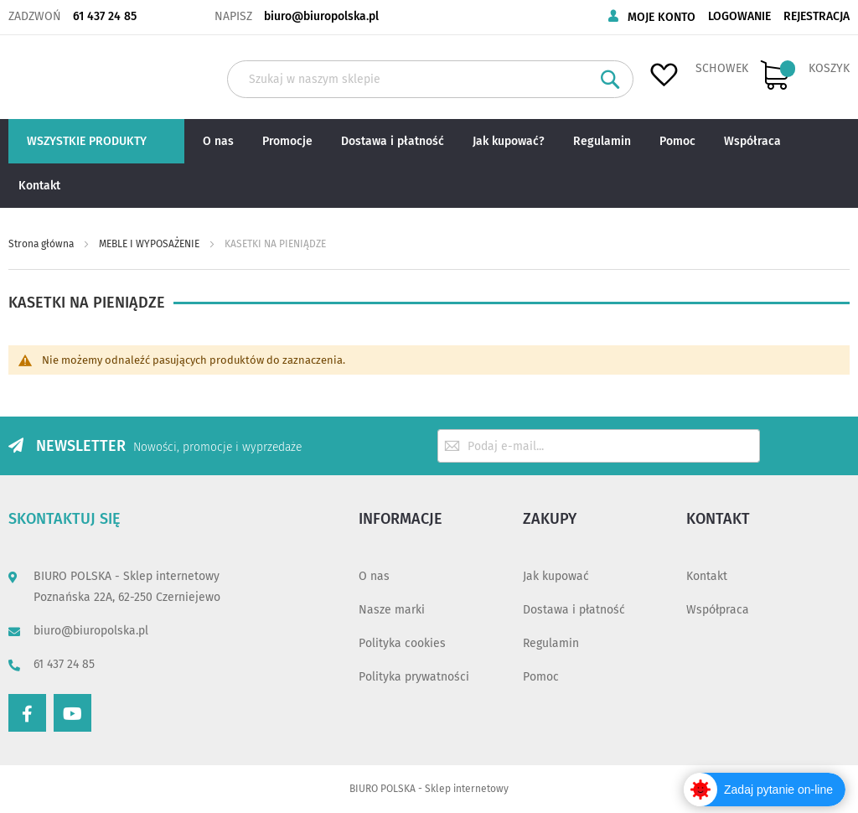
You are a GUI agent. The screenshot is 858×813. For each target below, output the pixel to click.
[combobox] (430, 79)
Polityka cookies (402, 643)
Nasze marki (392, 610)
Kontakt (706, 576)
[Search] (610, 79)
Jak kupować (556, 576)
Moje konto (661, 17)
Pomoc (541, 677)
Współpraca (717, 610)
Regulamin (551, 643)
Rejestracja (816, 16)
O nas (374, 576)
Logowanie (739, 16)
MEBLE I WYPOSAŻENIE (150, 244)
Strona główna (42, 244)
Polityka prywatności (414, 677)
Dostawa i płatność (574, 610)
